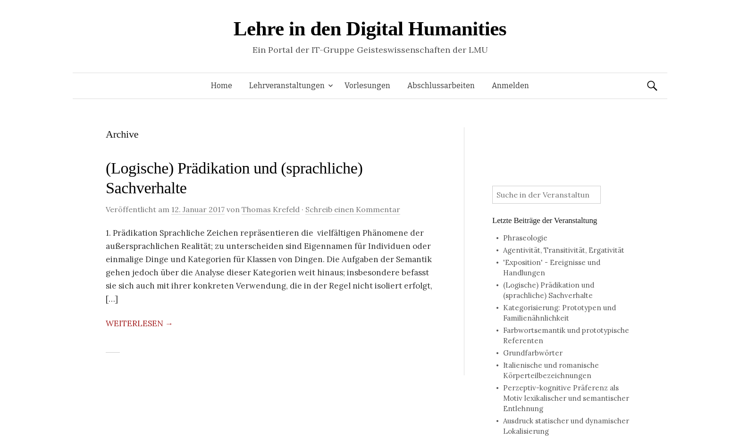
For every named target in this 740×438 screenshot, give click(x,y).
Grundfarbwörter (533, 352)
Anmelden (510, 85)
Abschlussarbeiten (441, 85)
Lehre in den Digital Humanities (370, 28)
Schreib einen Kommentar (352, 209)
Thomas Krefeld (271, 209)
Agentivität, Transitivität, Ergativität (563, 250)
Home (221, 85)
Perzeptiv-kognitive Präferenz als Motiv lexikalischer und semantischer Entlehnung (566, 398)
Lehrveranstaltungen (287, 85)
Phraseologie (525, 237)
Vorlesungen (367, 85)
